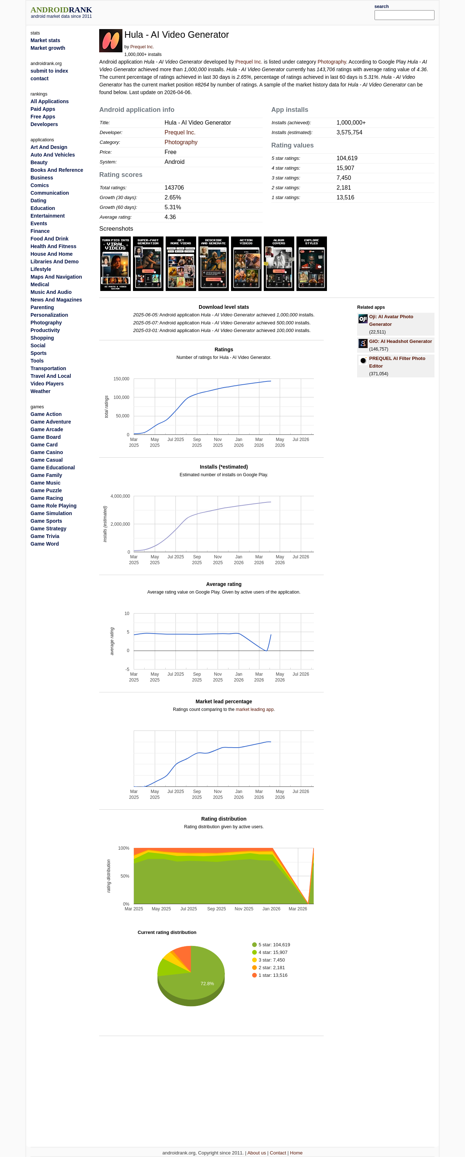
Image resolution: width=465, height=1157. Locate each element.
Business (42, 178)
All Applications (50, 101)
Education (43, 208)
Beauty (39, 162)
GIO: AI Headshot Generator (400, 341)
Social (38, 345)
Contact (278, 1153)
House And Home (52, 254)
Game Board (46, 437)
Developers (44, 124)
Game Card (44, 445)
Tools (37, 361)
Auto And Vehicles (53, 155)
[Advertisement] (250, 12)
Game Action (46, 414)
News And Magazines (56, 300)
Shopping (42, 338)
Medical (40, 284)
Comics (40, 185)
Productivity (45, 330)
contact (40, 78)
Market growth (48, 48)
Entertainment (48, 216)
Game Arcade (47, 429)
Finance (40, 231)
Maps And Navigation (56, 277)
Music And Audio (51, 292)
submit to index (49, 71)
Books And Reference (57, 170)
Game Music (45, 483)
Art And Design (49, 147)
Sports (38, 353)
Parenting (42, 307)
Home (296, 1153)
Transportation (48, 368)
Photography (332, 62)
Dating (38, 200)
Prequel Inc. (142, 46)
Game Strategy (48, 528)
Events (39, 223)
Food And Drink (49, 239)
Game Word (45, 544)
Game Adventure (51, 422)
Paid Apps (43, 109)
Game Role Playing (54, 506)
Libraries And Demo (55, 261)
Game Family (46, 475)
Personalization (49, 315)
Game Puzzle (46, 490)
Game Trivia (45, 536)
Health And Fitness (53, 246)
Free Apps (43, 117)
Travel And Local (51, 376)
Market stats (45, 40)
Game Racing (47, 498)
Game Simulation (51, 513)
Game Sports (46, 521)
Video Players (47, 384)
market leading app (255, 709)
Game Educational (53, 467)
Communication (50, 193)
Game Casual (47, 460)
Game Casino (47, 452)
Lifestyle (41, 269)
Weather (40, 391)
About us (256, 1153)
